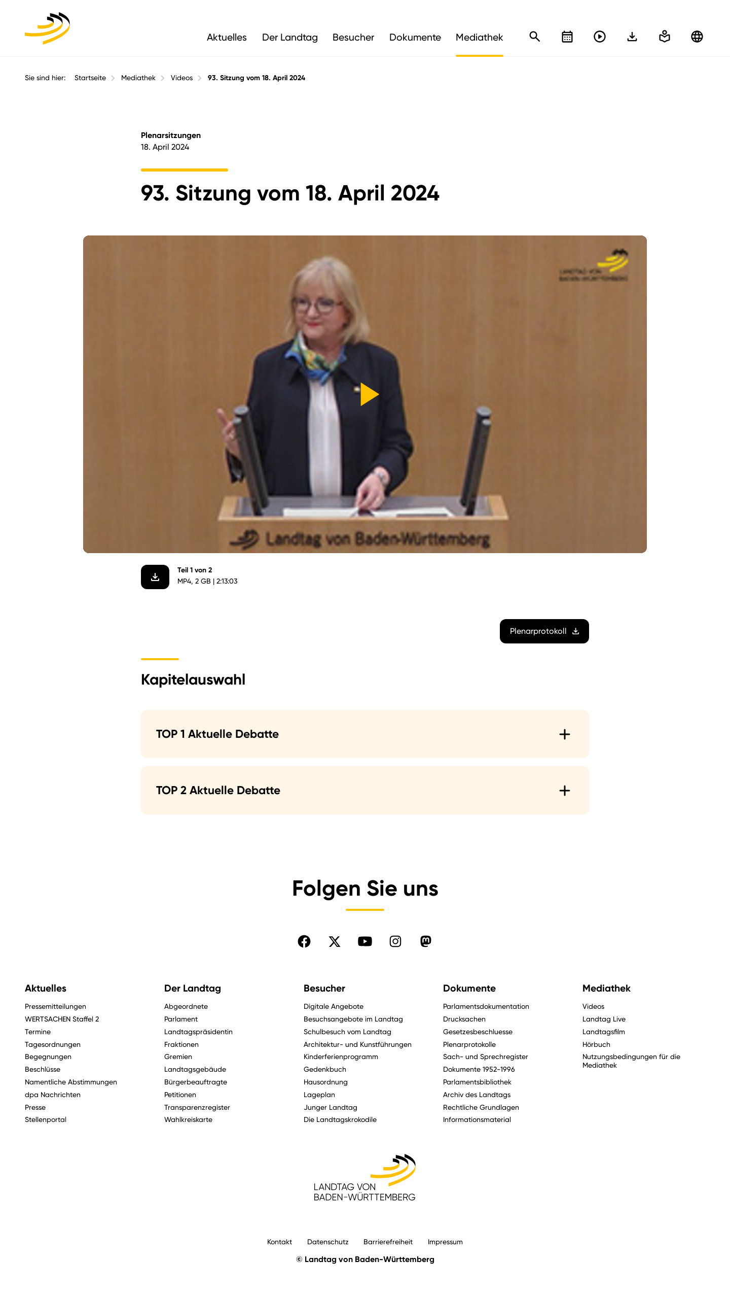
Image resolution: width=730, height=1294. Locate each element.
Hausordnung (326, 1081)
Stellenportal (45, 1119)
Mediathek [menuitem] (479, 37)
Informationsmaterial (477, 1119)
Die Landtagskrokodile (340, 1119)
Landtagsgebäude (195, 1069)
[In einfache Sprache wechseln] (632, 36)
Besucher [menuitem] (353, 37)
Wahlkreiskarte (188, 1119)
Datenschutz (328, 1241)
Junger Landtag (330, 1107)
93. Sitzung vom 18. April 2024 (256, 78)
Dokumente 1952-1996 (479, 1069)
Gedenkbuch (325, 1069)
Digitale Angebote (333, 1006)
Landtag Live (604, 1018)
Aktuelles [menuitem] (227, 37)
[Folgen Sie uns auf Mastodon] (426, 941)
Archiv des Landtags (476, 1094)
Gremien (178, 1056)
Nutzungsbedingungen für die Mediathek (631, 1060)
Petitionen (180, 1094)
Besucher (324, 988)
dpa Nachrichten (53, 1094)
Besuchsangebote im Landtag (353, 1018)
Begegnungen (48, 1056)
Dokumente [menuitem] (415, 37)
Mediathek (138, 78)
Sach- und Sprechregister (485, 1056)
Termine (38, 1031)
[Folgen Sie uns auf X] (334, 941)
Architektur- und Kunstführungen (358, 1044)
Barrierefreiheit (388, 1241)
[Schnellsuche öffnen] (535, 36)
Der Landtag (192, 988)
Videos (182, 78)
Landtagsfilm (603, 1031)
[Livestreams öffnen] (600, 36)
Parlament (181, 1018)
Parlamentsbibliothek (477, 1081)
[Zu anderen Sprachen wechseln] (697, 36)
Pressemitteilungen (55, 1006)
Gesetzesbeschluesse (478, 1031)
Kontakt (279, 1241)
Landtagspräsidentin (198, 1031)
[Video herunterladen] (155, 577)
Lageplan (319, 1094)
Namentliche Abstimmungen (71, 1081)
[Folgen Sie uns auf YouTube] (365, 941)
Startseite (90, 78)
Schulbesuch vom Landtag (347, 1031)
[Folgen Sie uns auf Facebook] (304, 941)
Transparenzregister (197, 1107)
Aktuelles (45, 988)
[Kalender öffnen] (567, 36)
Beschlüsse (42, 1069)
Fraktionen (181, 1044)
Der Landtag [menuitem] (290, 37)
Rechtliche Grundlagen (481, 1107)
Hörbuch (596, 1044)
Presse (35, 1107)
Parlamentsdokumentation (486, 1006)
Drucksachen (464, 1018)
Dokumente (469, 988)
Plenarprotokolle (469, 1044)
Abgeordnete (186, 1006)
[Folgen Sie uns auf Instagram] (395, 941)
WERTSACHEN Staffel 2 (62, 1018)
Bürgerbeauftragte (195, 1081)
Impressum (445, 1241)
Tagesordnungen (53, 1044)
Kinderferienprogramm (341, 1056)
